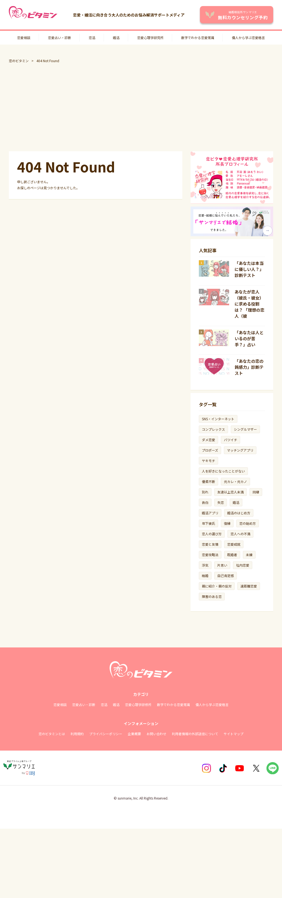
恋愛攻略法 (210, 554)
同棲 (256, 492)
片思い (222, 565)
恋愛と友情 (210, 544)
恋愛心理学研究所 (150, 37)
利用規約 (77, 733)
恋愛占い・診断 (59, 37)
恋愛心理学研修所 (138, 704)
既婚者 (232, 554)
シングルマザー (245, 429)
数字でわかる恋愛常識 (197, 37)
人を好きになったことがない (223, 471)
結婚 (205, 575)
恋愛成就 (233, 544)
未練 (249, 554)
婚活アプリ (210, 512)
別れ (205, 492)
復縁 (227, 523)
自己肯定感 (225, 575)
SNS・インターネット (218, 418)
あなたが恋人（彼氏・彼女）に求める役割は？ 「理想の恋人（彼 (249, 304)
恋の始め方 (247, 523)
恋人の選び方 (212, 533)
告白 (205, 502)
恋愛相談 (23, 37)
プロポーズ (210, 450)
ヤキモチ (208, 460)
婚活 (116, 37)
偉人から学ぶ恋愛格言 (248, 37)
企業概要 (134, 733)
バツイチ (230, 439)
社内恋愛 (242, 565)
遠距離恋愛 (248, 586)
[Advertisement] (141, 107)
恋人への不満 (240, 533)
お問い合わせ (156, 733)
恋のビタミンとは (52, 733)
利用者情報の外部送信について (195, 733)
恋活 (92, 37)
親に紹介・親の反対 (217, 586)
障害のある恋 (212, 596)
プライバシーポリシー (105, 733)
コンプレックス (213, 429)
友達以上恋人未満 (230, 492)
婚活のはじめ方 (238, 512)
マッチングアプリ (240, 450)
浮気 (205, 565)
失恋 (220, 502)
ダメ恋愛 (208, 439)
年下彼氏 (208, 523)
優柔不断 (208, 481)
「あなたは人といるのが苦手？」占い (249, 338)
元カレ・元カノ (235, 481)
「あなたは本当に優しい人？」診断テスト (249, 269)
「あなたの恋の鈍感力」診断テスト (249, 367)
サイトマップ (233, 733)
